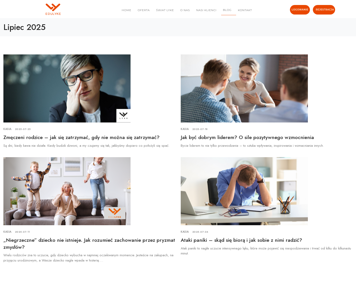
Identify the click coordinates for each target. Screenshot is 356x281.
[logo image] (32, 9)
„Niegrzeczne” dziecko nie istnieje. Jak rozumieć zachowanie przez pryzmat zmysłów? (89, 243)
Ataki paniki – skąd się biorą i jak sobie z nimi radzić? (241, 240)
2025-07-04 (200, 232)
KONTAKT (245, 10)
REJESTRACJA (325, 9)
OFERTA (144, 10)
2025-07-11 (22, 232)
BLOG (227, 10)
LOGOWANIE (300, 9)
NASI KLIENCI (206, 10)
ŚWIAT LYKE (165, 10)
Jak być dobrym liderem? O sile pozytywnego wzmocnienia (247, 137)
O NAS (185, 10)
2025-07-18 (200, 129)
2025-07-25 (23, 129)
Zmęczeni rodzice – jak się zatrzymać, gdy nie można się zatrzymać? (81, 137)
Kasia (7, 129)
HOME (126, 10)
